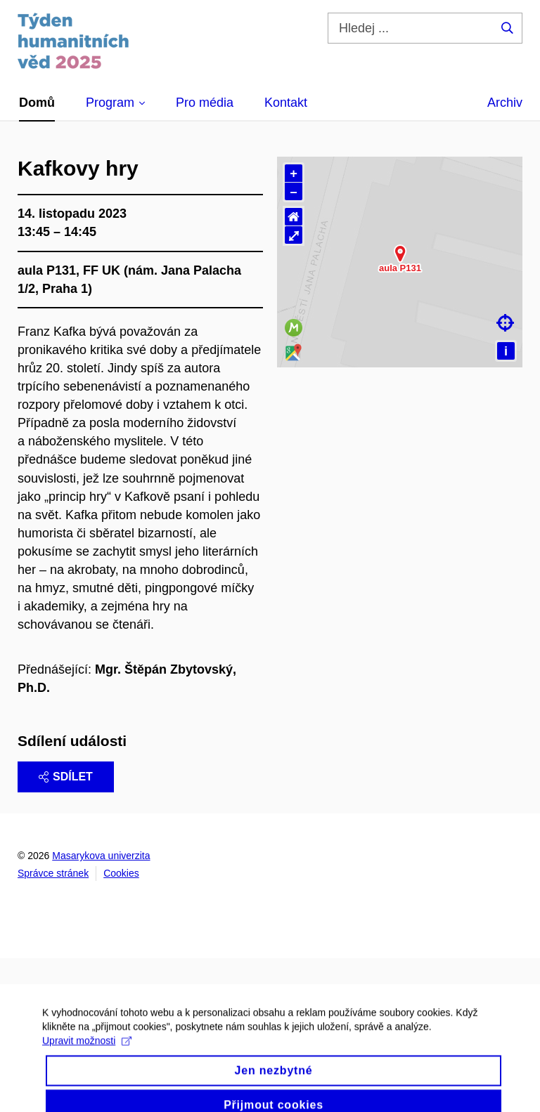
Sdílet (66, 777)
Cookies (121, 873)
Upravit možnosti (86, 1055)
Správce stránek (53, 873)
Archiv (504, 103)
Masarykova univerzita (101, 855)
